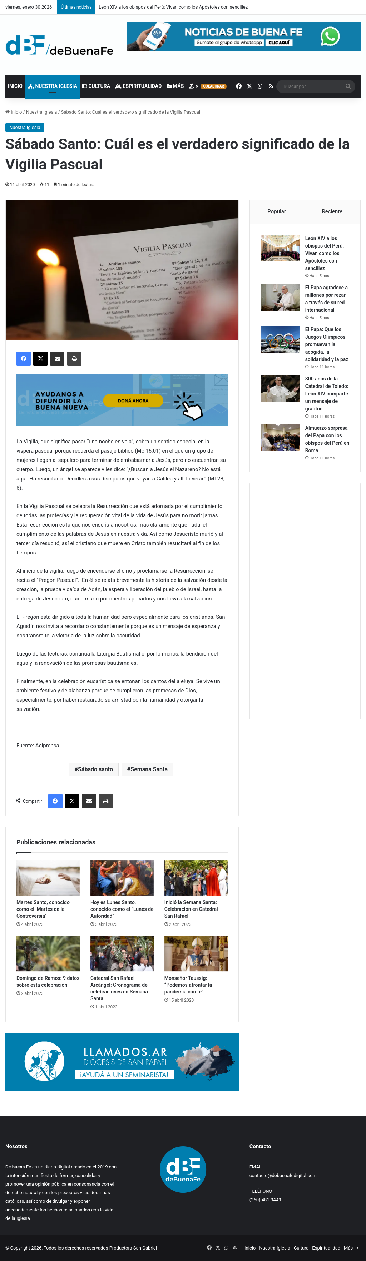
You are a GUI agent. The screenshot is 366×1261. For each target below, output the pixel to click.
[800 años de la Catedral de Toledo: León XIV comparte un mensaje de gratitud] (280, 388)
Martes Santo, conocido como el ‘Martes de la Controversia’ (43, 909)
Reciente (332, 211)
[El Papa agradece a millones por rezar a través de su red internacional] (280, 297)
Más (175, 86)
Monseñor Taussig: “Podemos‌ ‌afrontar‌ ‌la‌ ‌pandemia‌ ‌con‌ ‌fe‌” (188, 985)
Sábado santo (95, 769)
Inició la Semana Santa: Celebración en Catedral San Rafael (191, 909)
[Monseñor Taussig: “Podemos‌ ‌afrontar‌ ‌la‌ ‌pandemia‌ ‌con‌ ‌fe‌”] (196, 953)
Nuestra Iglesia (52, 86)
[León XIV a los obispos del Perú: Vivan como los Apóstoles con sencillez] (280, 248)
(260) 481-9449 (265, 1199)
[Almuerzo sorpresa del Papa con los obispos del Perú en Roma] (280, 437)
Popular (276, 211)
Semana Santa (149, 769)
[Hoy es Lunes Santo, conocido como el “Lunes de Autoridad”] (122, 878)
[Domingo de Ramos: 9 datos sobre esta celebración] (48, 953)
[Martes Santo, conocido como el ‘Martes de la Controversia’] (48, 878)
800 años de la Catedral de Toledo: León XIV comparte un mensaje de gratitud (326, 394)
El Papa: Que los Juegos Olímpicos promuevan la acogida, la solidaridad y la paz (326, 344)
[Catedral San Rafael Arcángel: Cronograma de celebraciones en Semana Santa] (122, 953)
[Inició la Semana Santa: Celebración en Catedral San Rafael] (196, 878)
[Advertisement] (305, 601)
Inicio (15, 86)
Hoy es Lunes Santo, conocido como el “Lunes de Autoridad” (122, 909)
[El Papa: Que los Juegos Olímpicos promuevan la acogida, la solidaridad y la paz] (280, 339)
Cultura (96, 86)
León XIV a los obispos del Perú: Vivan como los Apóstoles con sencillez (173, 7)
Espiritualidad (138, 86)
